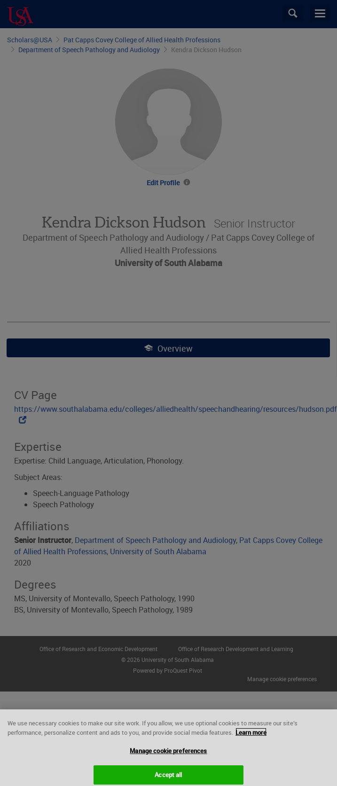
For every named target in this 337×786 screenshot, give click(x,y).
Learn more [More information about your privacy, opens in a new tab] (250, 735)
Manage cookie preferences (168, 754)
